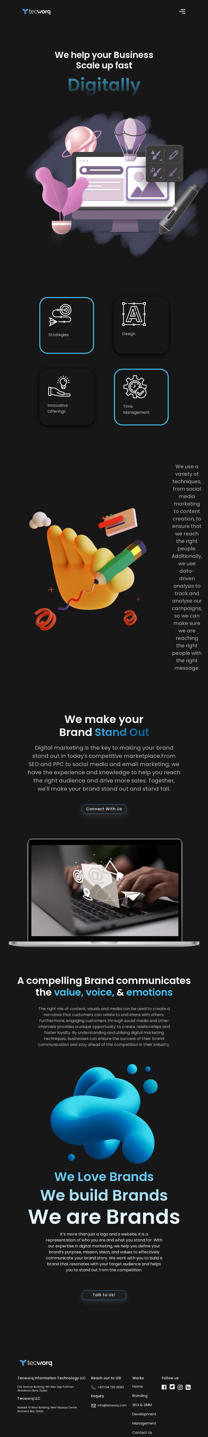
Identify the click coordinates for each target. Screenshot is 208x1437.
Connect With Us (104, 809)
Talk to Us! (104, 1294)
